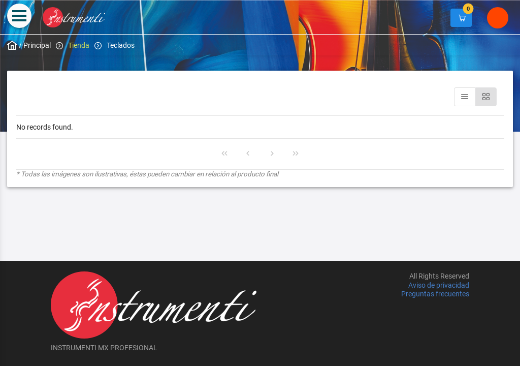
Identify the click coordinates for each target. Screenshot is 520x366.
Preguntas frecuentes (435, 294)
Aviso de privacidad (438, 285)
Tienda (78, 45)
